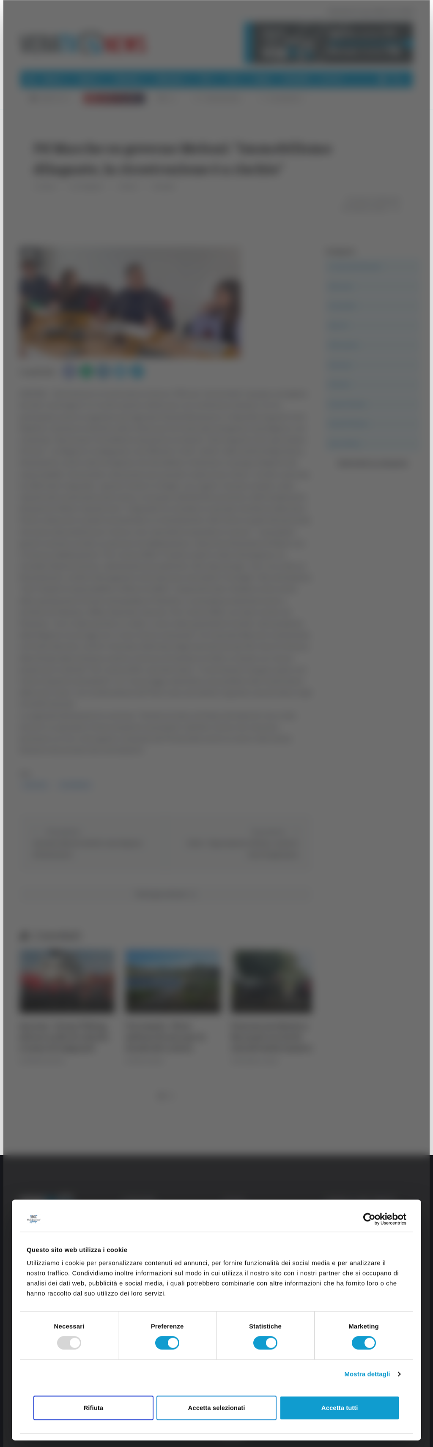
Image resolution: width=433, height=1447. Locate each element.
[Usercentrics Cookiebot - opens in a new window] (369, 1219)
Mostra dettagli (367, 1374)
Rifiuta (93, 1407)
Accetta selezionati (216, 1407)
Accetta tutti (339, 1407)
